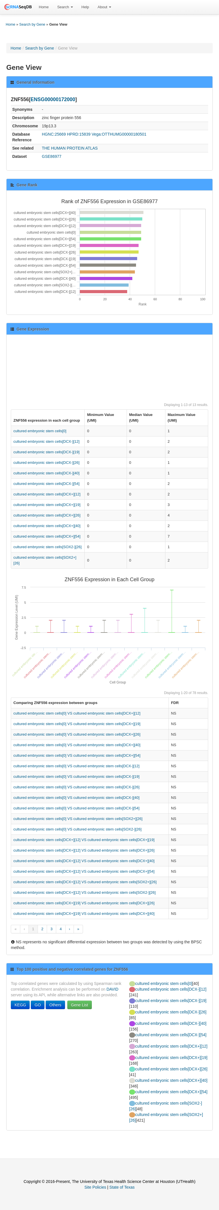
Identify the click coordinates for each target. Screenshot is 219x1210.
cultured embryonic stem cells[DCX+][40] (46, 526)
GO (38, 1005)
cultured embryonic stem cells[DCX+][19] (46, 505)
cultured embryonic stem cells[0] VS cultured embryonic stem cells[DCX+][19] (76, 724)
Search (65, 7)
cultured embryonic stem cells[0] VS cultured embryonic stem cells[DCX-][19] (76, 776)
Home (44, 7)
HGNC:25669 (54, 134)
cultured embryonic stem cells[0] (39, 431)
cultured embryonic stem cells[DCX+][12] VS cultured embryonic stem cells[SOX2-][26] (84, 892)
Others (55, 1005)
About (104, 7)
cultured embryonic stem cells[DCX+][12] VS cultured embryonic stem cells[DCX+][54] (84, 871)
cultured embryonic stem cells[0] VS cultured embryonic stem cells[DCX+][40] (76, 745)
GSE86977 (52, 156)
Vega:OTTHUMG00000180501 (119, 134)
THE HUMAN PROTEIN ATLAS (70, 148)
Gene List (79, 1005)
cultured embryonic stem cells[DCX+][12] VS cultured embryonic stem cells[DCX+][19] (84, 840)
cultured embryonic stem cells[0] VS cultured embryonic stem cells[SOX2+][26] (78, 819)
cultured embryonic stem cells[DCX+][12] (46, 494)
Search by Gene (32, 24)
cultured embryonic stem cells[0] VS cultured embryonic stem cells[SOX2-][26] (77, 829)
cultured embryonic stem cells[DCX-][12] (46, 441)
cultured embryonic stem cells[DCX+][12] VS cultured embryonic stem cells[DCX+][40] (84, 861)
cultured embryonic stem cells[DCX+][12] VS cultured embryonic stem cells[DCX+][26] (84, 850)
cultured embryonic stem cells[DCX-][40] (46, 473)
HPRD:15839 (79, 134)
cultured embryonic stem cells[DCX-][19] (46, 452)
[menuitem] (44, 7)
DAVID (112, 989)
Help (85, 7)
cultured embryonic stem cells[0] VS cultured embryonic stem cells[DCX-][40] (76, 797)
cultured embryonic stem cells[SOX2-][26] (47, 547)
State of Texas (122, 1187)
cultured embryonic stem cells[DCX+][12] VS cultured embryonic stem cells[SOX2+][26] (85, 882)
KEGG (20, 1005)
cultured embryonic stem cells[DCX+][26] (46, 515)
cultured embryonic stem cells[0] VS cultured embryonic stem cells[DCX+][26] (76, 734)
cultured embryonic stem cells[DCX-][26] (46, 462)
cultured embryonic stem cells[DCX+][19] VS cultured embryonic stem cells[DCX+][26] (84, 903)
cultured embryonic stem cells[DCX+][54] (46, 536)
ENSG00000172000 (53, 99)
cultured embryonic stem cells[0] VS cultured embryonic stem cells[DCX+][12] (76, 713)
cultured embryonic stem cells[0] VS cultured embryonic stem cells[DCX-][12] (76, 766)
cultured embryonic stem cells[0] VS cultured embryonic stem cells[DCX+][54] (76, 755)
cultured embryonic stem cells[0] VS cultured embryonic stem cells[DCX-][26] (76, 787)
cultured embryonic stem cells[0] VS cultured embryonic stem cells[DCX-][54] (76, 808)
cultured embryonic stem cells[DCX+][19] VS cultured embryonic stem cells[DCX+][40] (84, 913)
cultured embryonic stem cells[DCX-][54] (46, 483)
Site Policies (95, 1187)
